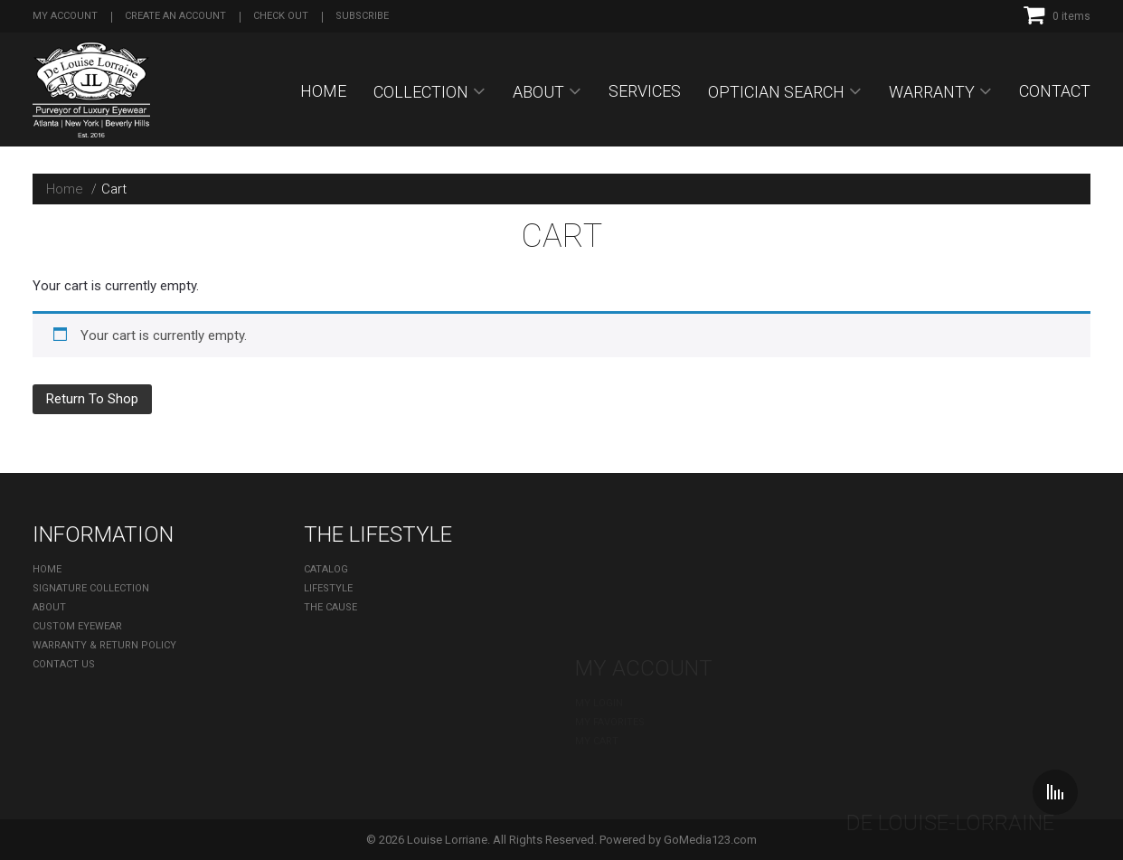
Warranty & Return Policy (104, 645)
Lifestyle (328, 588)
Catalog (326, 569)
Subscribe (362, 16)
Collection (420, 91)
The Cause (330, 607)
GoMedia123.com (710, 839)
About (538, 91)
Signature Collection (91, 588)
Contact (1054, 90)
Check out (280, 16)
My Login (599, 569)
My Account (65, 16)
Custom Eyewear (77, 626)
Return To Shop (92, 399)
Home (323, 90)
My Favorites (610, 588)
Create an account (175, 16)
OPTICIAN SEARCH (776, 91)
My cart (596, 607)
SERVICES (645, 90)
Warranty (932, 91)
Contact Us (64, 664)
